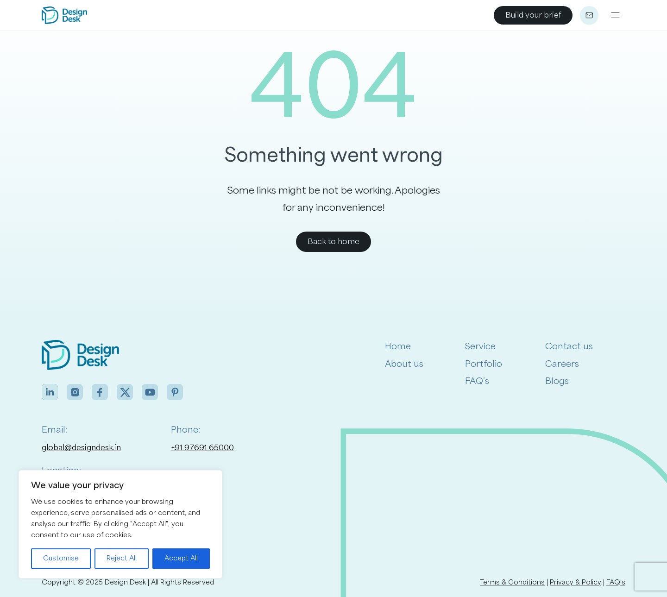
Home (398, 346)
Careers (562, 364)
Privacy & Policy (575, 582)
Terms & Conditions (512, 582)
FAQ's (615, 582)
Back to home (333, 241)
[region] (120, 524)
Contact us (569, 346)
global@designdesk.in (81, 447)
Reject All (122, 558)
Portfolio (483, 364)
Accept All (181, 558)
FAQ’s (477, 381)
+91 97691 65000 (202, 447)
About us (404, 364)
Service (480, 346)
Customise (61, 558)
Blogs (557, 381)
